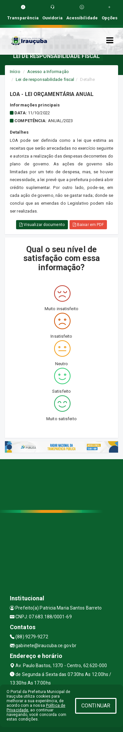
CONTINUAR (95, 706)
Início (15, 71)
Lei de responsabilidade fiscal (45, 79)
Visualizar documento (42, 224)
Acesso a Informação (48, 71)
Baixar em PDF (88, 224)
